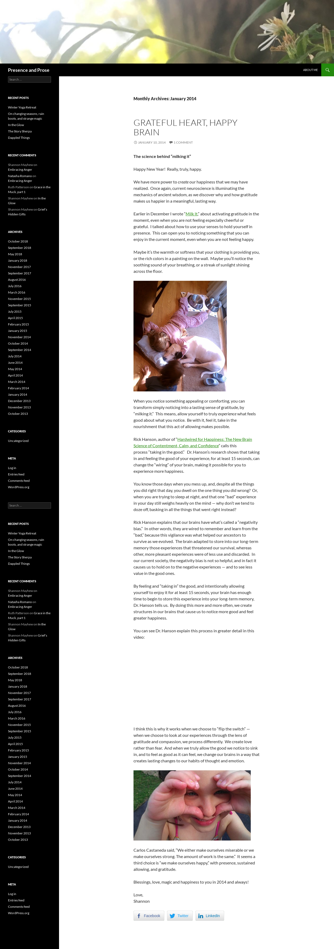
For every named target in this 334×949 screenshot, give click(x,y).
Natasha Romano (20, 176)
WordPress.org (18, 487)
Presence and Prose (28, 70)
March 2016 (16, 292)
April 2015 (15, 318)
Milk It (192, 213)
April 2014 (15, 375)
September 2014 (19, 350)
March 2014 (16, 382)
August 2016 (17, 280)
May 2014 (15, 369)
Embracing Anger (20, 170)
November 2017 (19, 267)
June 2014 (15, 363)
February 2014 (18, 388)
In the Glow (16, 125)
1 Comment (183, 142)
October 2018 (18, 241)
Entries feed (16, 474)
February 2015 (18, 324)
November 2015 (19, 299)
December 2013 (19, 401)
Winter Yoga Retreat (22, 107)
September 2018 (19, 248)
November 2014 (19, 337)
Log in (12, 468)
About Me (310, 70)
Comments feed (19, 481)
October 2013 (18, 414)
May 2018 (15, 254)
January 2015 (17, 331)
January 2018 (17, 260)
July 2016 (15, 286)
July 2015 (15, 311)
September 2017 (19, 273)
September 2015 (19, 305)
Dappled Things (19, 138)
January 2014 (17, 394)
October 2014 (18, 343)
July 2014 (15, 356)
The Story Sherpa (20, 131)
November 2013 (19, 407)
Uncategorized (18, 441)
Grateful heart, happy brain (185, 127)
